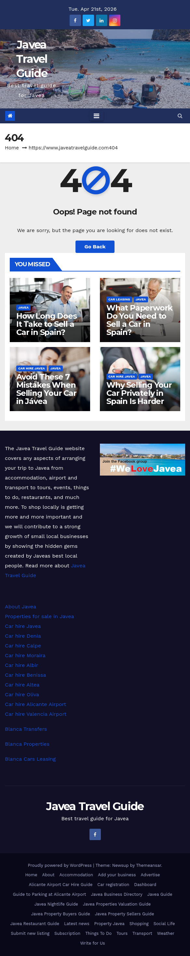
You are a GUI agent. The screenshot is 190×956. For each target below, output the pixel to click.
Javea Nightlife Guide (56, 904)
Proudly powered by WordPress (60, 865)
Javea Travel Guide (32, 59)
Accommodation (76, 874)
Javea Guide (159, 894)
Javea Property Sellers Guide (124, 913)
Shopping (139, 923)
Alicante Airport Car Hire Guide (60, 884)
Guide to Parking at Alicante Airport (49, 894)
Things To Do (98, 933)
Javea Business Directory (116, 894)
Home (12, 148)
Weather (165, 933)
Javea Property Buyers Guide (60, 913)
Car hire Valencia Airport (35, 714)
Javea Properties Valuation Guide (117, 904)
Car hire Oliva (22, 694)
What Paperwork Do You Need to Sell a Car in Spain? (139, 320)
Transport (142, 933)
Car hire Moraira (25, 655)
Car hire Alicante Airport (35, 704)
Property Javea (109, 923)
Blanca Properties (27, 744)
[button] (180, 116)
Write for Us (92, 943)
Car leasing (119, 299)
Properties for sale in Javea (39, 616)
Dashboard (145, 884)
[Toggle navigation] (96, 116)
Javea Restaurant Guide (34, 923)
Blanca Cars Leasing (30, 759)
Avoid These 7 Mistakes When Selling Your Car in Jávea (46, 389)
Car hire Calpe (23, 646)
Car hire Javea (31, 368)
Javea (23, 307)
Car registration (113, 884)
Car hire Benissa (25, 675)
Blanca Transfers (26, 729)
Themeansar (148, 865)
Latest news (76, 923)
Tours (122, 933)
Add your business (117, 874)
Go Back (95, 246)
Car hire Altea (22, 685)
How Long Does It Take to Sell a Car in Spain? (46, 324)
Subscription (67, 933)
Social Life (164, 923)
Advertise (150, 874)
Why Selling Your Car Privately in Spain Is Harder (139, 393)
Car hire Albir (21, 665)
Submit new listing (30, 933)
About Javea (20, 606)
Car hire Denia (23, 636)
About (48, 874)
